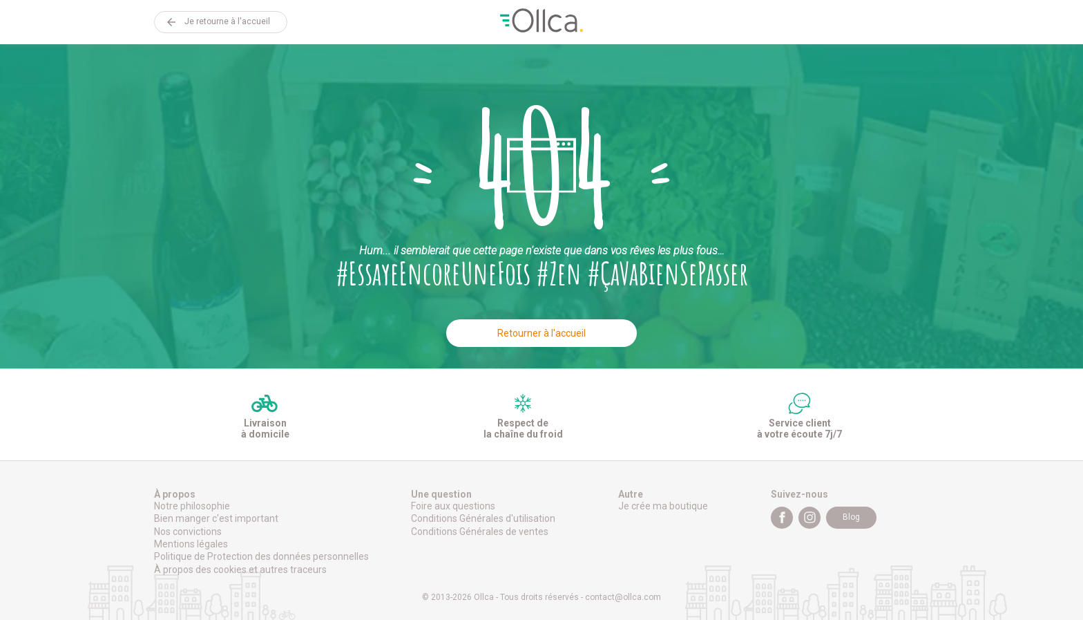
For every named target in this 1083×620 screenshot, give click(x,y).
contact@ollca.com (623, 597)
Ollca (541, 22)
